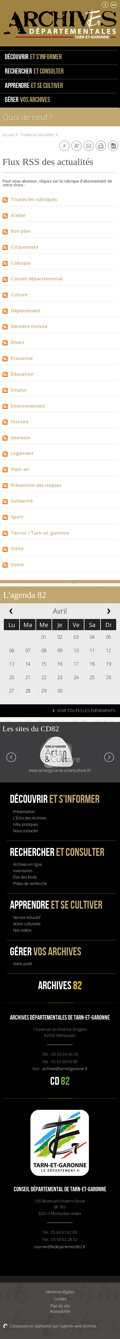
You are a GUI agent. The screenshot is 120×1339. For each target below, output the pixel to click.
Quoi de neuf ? (27, 117)
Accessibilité (60, 1311)
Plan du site (60, 1306)
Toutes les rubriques (30, 199)
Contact (60, 1299)
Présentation (24, 811)
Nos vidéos (22, 930)
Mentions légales (60, 1292)
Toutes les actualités (37, 134)
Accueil (8, 134)
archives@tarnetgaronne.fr (65, 1068)
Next (109, 757)
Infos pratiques (25, 824)
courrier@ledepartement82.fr (59, 1246)
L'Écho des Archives (29, 818)
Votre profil (22, 964)
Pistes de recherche (30, 883)
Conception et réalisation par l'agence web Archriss (53, 1326)
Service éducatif (26, 917)
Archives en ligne (27, 864)
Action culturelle (27, 924)
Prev (11, 757)
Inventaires (22, 870)
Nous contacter (25, 831)
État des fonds (25, 877)
